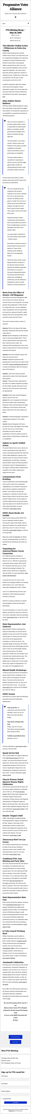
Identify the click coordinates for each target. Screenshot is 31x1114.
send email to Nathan (9, 958)
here (12, 89)
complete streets (21, 941)
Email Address (5, 1091)
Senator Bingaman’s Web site (17, 364)
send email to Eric (12, 617)
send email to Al (7, 687)
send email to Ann (15, 854)
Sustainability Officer (9, 948)
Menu (15, 23)
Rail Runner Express (12, 758)
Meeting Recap (16, 40)
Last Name (4, 1083)
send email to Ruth (18, 809)
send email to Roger (15, 530)
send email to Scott (15, 508)
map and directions (15, 881)
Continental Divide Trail (13, 904)
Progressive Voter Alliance (15, 6)
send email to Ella (20, 746)
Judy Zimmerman (16, 38)
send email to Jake (15, 835)
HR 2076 (17, 537)
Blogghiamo (11, 1110)
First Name (4, 1076)
